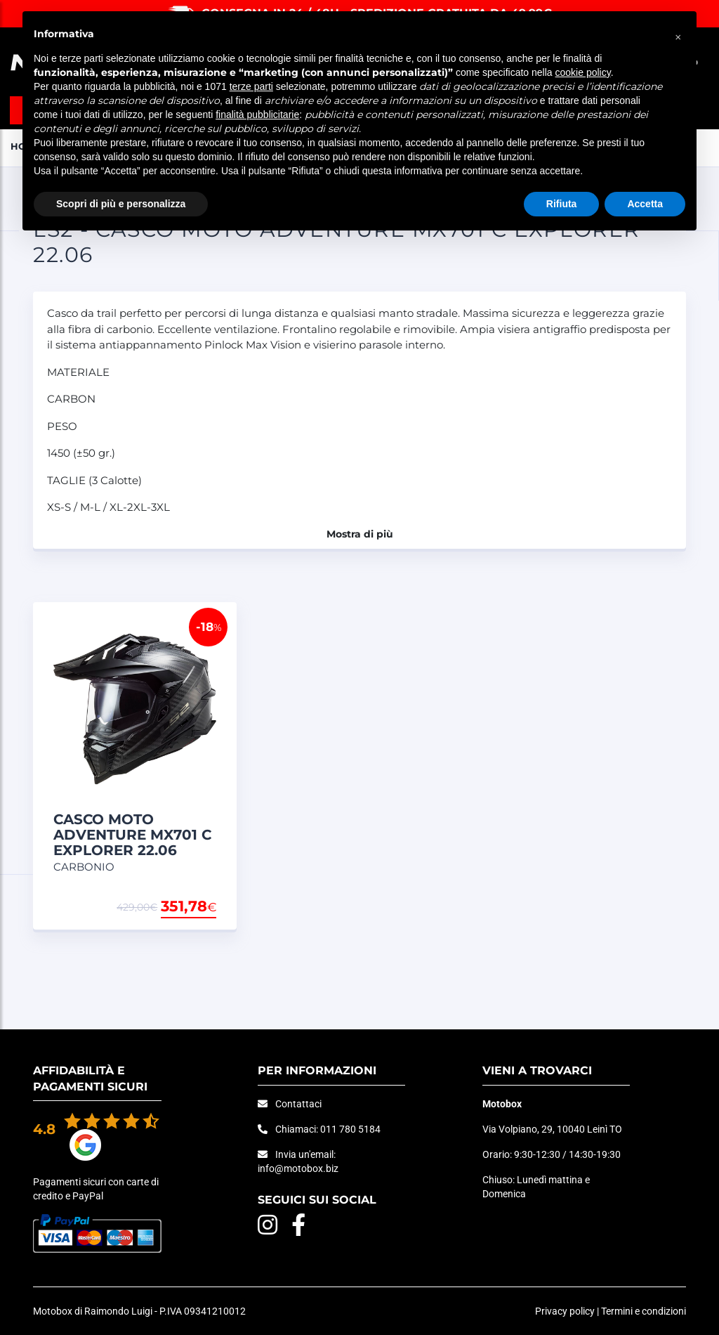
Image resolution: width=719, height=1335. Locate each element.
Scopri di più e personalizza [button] (120, 203)
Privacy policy (565, 1311)
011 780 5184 (350, 1129)
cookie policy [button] (583, 72)
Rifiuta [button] (561, 203)
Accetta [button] (645, 203)
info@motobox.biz (298, 1168)
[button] (678, 33)
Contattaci (298, 1103)
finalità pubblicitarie (257, 114)
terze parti (251, 86)
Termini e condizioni (643, 1311)
